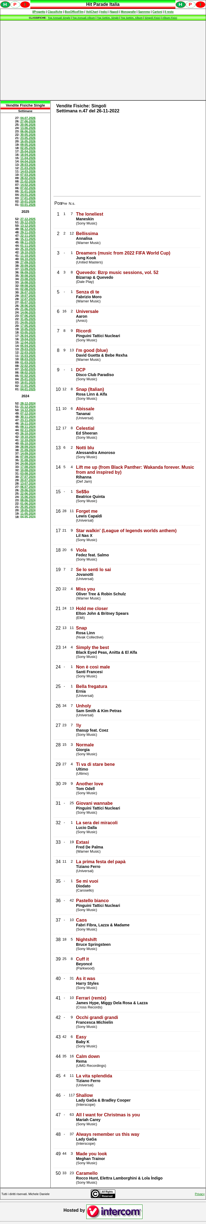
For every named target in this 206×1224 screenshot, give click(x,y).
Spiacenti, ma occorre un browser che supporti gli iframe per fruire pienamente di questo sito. (103, 7)
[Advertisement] (103, 60)
